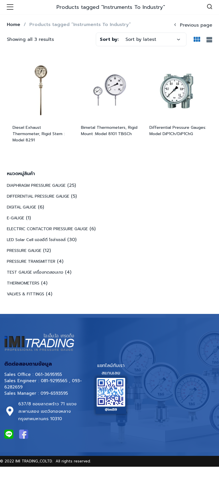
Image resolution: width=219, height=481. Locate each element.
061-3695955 (48, 374)
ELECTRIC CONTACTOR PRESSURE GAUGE (47, 229)
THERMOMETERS (23, 283)
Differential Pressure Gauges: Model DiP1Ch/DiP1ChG (177, 131)
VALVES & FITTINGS (25, 294)
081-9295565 (54, 381)
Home (13, 24)
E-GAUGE (15, 218)
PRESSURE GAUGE (24, 251)
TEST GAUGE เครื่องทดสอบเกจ (35, 272)
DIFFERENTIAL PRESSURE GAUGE (38, 196)
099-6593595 (55, 393)
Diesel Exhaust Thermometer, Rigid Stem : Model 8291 (39, 134)
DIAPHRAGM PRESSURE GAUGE (36, 186)
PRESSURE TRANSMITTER (31, 261)
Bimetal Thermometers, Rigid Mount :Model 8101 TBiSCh (109, 131)
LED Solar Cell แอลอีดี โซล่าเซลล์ (36, 240)
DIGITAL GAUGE (21, 207)
